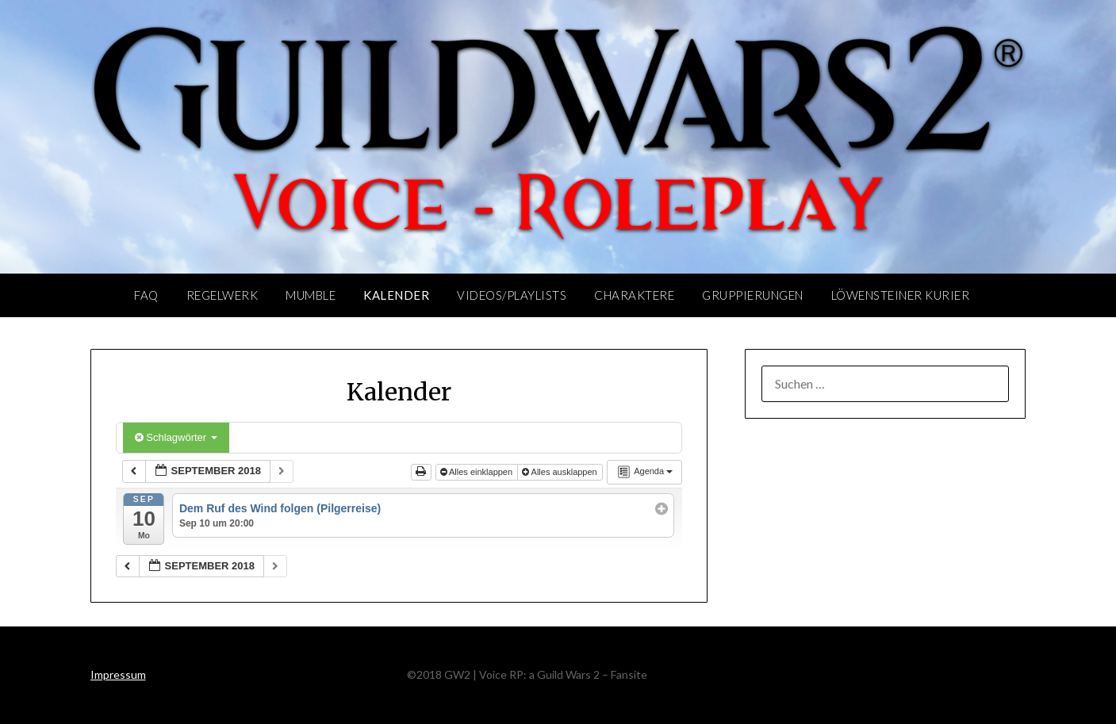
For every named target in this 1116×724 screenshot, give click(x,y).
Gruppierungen (752, 295)
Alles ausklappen (561, 472)
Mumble (311, 295)
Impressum (118, 674)
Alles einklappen (478, 472)
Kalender (396, 295)
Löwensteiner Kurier (900, 295)
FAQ (146, 295)
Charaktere (634, 295)
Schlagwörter (176, 437)
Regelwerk (222, 295)
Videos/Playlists (511, 295)
